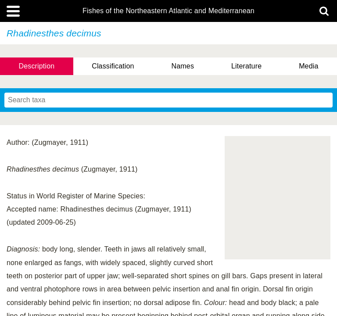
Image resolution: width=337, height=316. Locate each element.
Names (183, 66)
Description (36, 66)
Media (308, 66)
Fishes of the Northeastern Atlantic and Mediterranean (168, 10)
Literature (246, 66)
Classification (113, 66)
